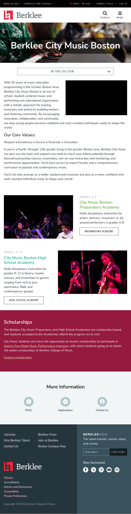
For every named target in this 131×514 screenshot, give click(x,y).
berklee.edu (11, 4)
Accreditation (11, 482)
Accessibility (11, 491)
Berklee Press (47, 434)
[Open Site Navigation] (120, 14)
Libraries (10, 434)
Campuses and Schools (38, 4)
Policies (8, 478)
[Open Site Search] (105, 14)
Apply (75, 4)
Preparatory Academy (99, 231)
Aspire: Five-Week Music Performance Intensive (36, 346)
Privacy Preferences (15, 496)
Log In (123, 4)
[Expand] (109, 71)
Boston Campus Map (52, 446)
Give (86, 4)
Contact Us (11, 446)
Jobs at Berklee (48, 440)
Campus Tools (105, 4)
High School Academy (24, 300)
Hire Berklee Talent (17, 440)
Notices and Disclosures (18, 487)
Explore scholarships (18, 357)
